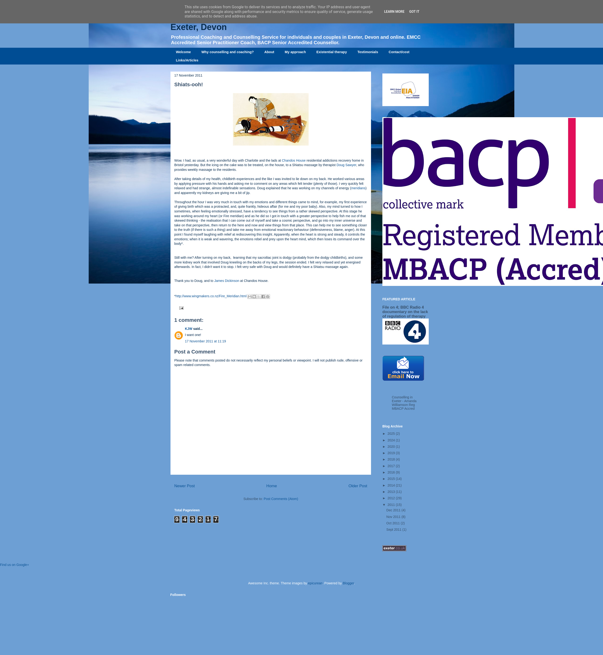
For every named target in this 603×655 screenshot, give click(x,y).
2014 (392, 485)
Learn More (394, 11)
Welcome (183, 52)
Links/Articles (187, 60)
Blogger (348, 583)
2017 (392, 466)
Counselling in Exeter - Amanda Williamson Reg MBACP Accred (404, 402)
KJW (188, 329)
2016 (392, 472)
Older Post (358, 486)
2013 (392, 492)
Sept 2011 (394, 529)
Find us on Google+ (14, 565)
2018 (392, 459)
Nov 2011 (394, 517)
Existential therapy (331, 52)
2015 (392, 479)
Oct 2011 (393, 523)
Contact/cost (399, 52)
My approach (295, 52)
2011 (392, 505)
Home (271, 486)
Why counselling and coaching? (227, 52)
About (269, 52)
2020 (392, 446)
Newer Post (184, 486)
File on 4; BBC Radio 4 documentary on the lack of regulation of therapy (405, 311)
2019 (392, 453)
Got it (414, 11)
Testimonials (367, 52)
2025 (392, 433)
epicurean (315, 583)
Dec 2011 (394, 510)
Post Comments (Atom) (281, 499)
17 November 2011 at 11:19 (205, 341)
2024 (392, 440)
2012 (392, 498)
